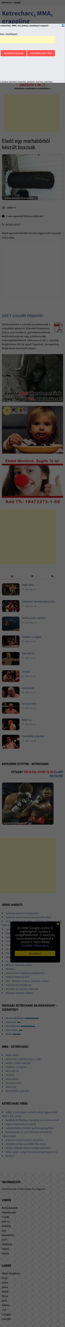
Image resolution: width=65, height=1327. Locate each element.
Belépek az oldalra (13, 53)
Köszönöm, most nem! (41, 53)
